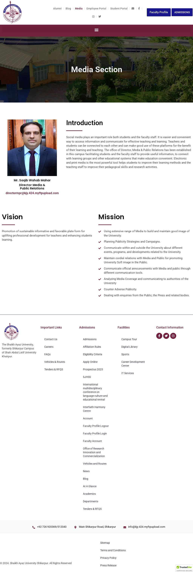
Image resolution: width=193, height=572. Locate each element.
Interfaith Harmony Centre (94, 409)
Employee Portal (96, 8)
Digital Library (129, 346)
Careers (48, 346)
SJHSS (87, 376)
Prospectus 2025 (93, 369)
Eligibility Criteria (92, 354)
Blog (68, 8)
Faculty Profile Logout (96, 425)
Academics (89, 493)
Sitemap (105, 542)
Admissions (89, 339)
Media (79, 8)
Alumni (57, 8)
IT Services (127, 373)
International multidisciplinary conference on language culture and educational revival (95, 392)
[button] (96, 30)
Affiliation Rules (92, 346)
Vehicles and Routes (94, 463)
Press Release (108, 565)
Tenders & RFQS (53, 369)
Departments (90, 501)
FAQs (47, 354)
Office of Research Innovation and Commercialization (94, 452)
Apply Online (90, 361)
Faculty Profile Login (95, 433)
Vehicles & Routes (54, 361)
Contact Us (50, 339)
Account (88, 418)
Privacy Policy (108, 557)
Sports (125, 354)
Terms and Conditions (113, 550)
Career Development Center (133, 363)
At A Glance (89, 486)
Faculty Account (92, 441)
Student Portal (119, 8)
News (86, 471)
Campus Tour (129, 339)
